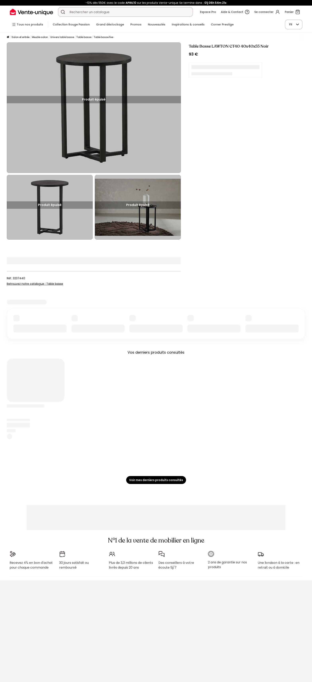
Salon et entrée (20, 37)
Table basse (83, 37)
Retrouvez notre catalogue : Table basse (35, 284)
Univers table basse (62, 37)
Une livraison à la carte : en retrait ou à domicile (278, 565)
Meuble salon (40, 37)
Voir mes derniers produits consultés (156, 480)
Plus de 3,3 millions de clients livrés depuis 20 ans (131, 565)
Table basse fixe (103, 37)
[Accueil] (8, 37)
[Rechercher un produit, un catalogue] (63, 12)
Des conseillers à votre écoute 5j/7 (176, 565)
